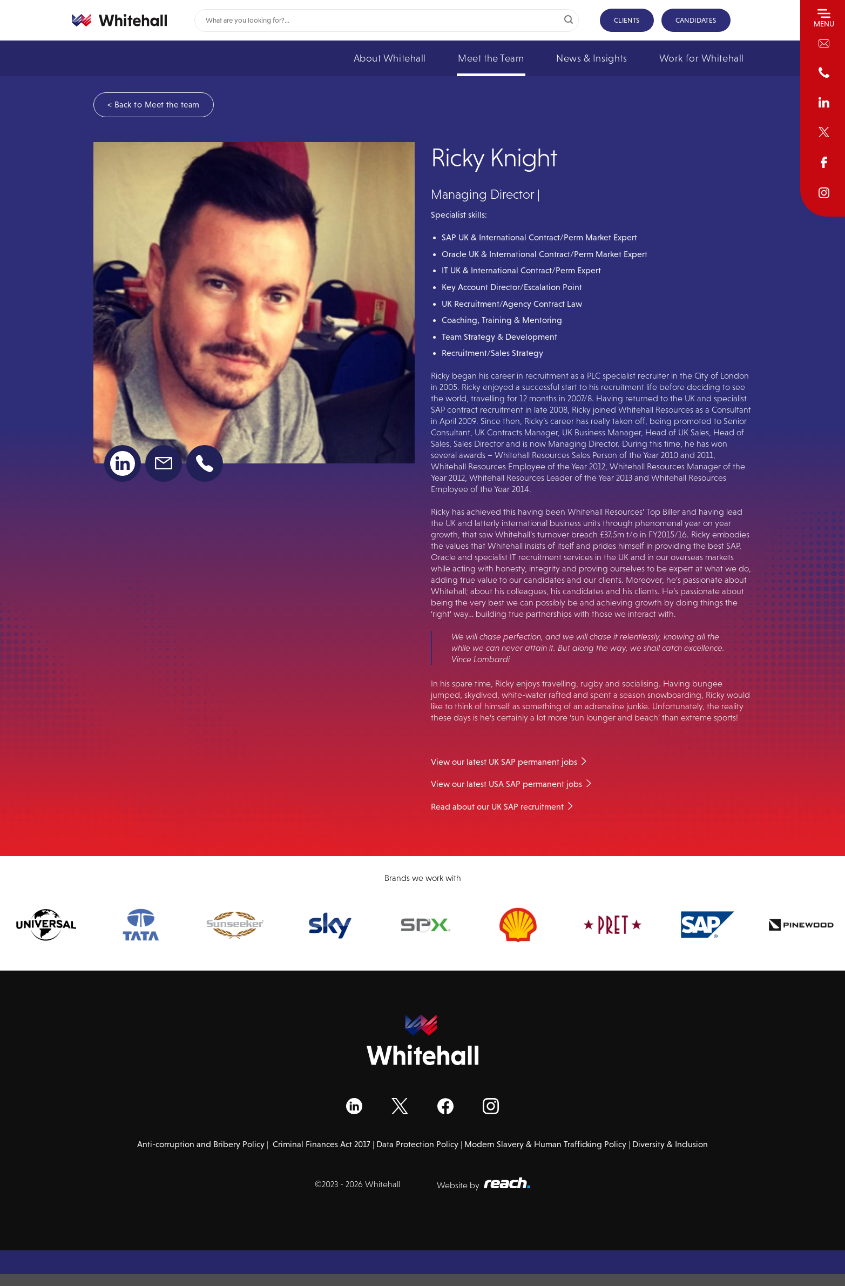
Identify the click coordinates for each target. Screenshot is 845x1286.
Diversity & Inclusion (670, 1144)
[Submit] (568, 20)
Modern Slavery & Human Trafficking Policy (545, 1144)
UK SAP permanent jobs (533, 761)
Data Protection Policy (417, 1144)
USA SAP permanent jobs (535, 784)
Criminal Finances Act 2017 (321, 1144)
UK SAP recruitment (527, 806)
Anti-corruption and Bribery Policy (201, 1144)
